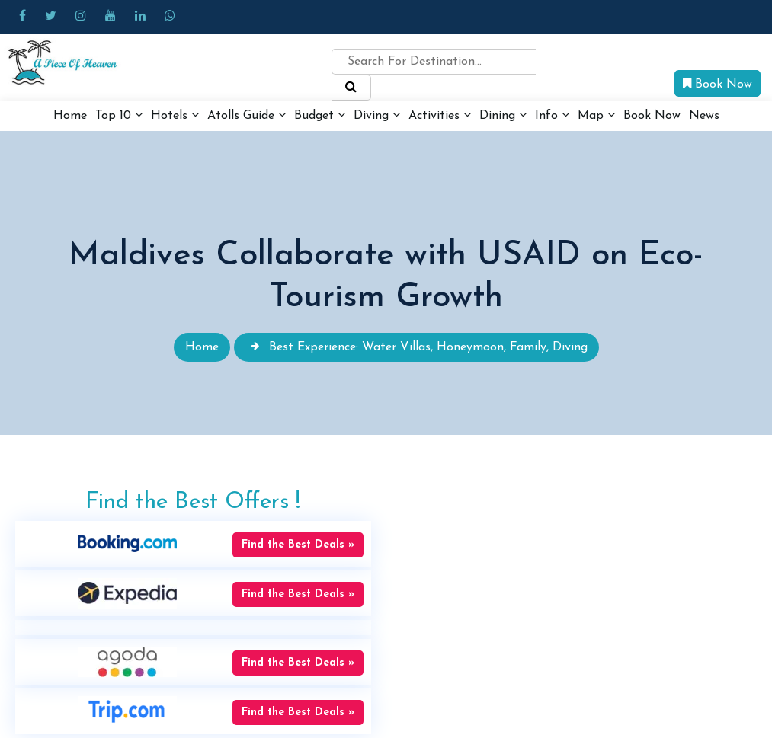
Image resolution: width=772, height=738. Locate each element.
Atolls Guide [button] (246, 115)
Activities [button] (439, 115)
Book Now (717, 84)
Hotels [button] (175, 115)
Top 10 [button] (119, 115)
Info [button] (552, 115)
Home (70, 116)
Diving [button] (377, 115)
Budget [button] (319, 115)
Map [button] (596, 115)
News (704, 116)
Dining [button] (503, 115)
